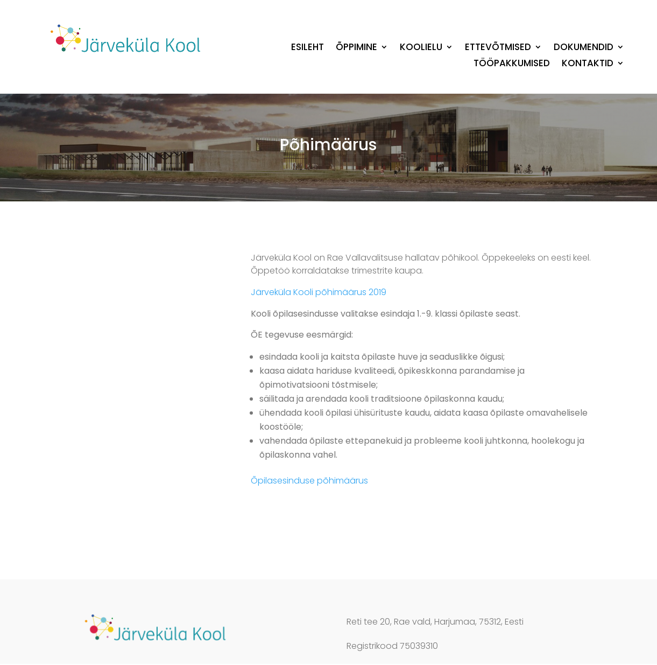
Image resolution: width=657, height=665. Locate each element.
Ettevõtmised (498, 48)
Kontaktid (587, 64)
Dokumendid (583, 48)
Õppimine (356, 48)
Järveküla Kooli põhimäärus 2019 (318, 292)
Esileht (307, 48)
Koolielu (421, 48)
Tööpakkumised (512, 64)
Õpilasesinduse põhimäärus (309, 480)
